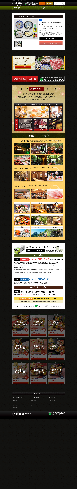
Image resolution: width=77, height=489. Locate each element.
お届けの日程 (33, 469)
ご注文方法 (15, 469)
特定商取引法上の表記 (16, 487)
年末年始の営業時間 (53, 471)
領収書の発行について (16, 475)
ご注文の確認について (16, 477)
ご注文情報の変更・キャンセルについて (19, 471)
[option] (26, 29)
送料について (33, 473)
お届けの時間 (33, 471)
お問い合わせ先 (52, 469)
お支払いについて (16, 473)
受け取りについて (34, 475)
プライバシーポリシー (24, 487)
